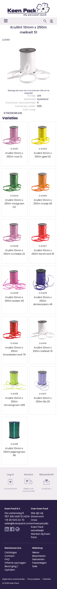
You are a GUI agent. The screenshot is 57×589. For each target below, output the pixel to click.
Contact (10, 556)
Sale (34, 566)
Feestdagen (39, 563)
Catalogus (11, 552)
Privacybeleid (34, 579)
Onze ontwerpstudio (39, 521)
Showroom (37, 516)
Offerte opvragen (15, 563)
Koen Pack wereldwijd (37, 528)
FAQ (7, 559)
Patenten (47, 579)
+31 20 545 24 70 (14, 520)
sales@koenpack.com (18, 523)
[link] (10, 482)
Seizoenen (38, 559)
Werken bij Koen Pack (40, 535)
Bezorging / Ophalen (11, 568)
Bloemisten (39, 556)
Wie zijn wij (37, 513)
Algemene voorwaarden (13, 579)
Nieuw (35, 552)
